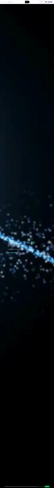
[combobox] (15, 2)
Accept (47, 486)
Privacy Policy (40, 486)
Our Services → (12, 253)
